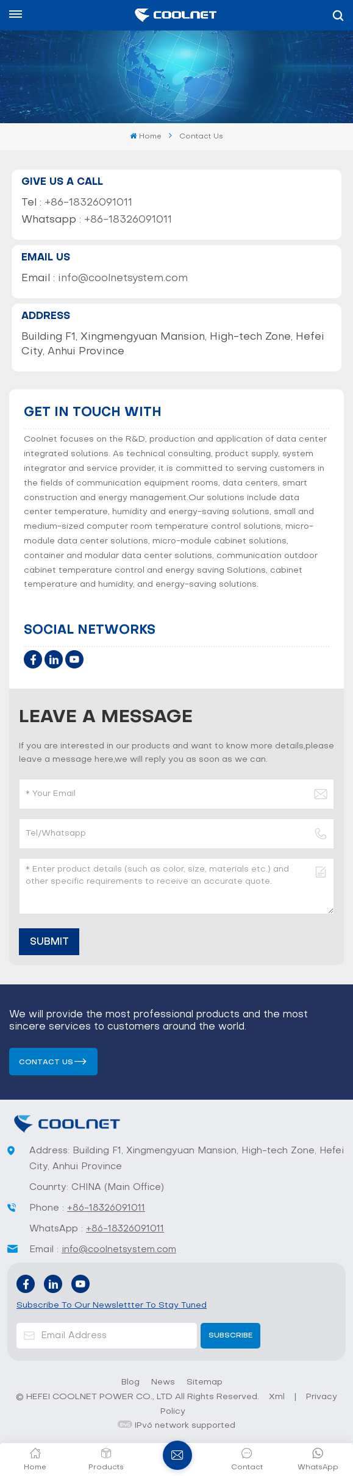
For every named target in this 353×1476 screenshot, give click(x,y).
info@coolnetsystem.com (123, 279)
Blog (130, 1382)
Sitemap (205, 1382)
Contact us (46, 1062)
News (163, 1382)
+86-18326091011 (88, 203)
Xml (277, 1397)
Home (145, 136)
